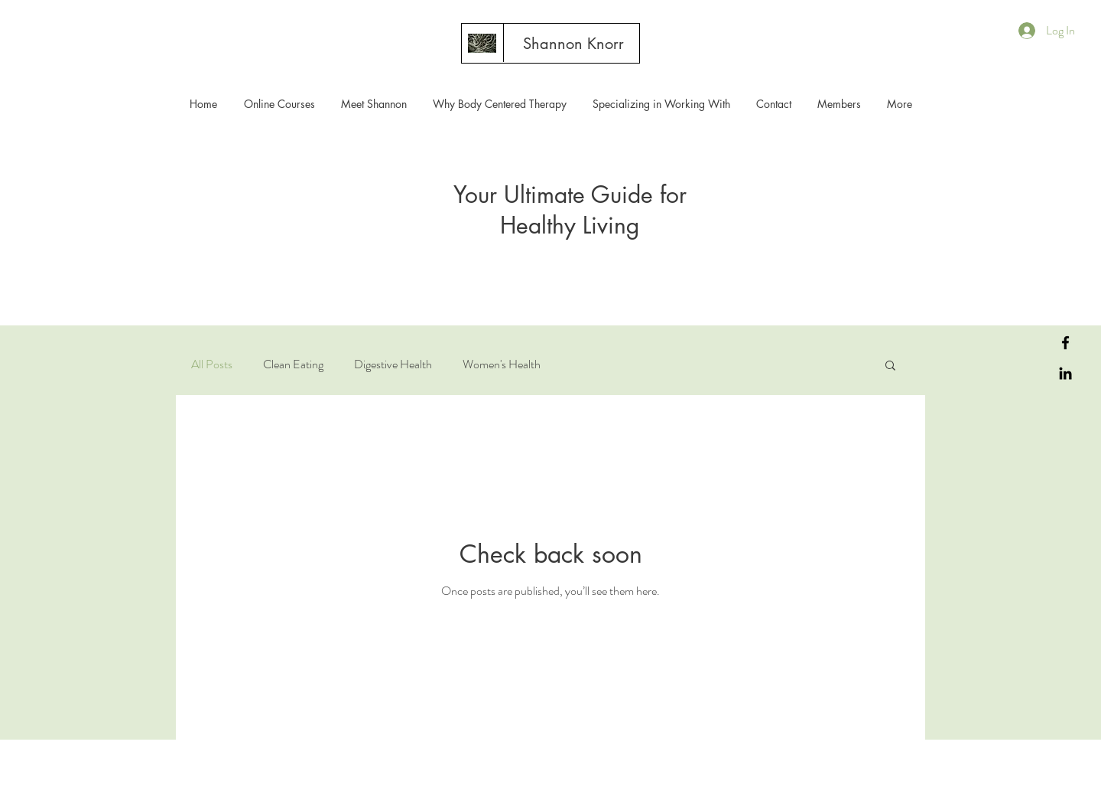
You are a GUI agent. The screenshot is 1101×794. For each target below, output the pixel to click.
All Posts (211, 364)
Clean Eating (293, 364)
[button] (890, 366)
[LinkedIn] (1065, 373)
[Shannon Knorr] (573, 43)
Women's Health (502, 364)
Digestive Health (393, 364)
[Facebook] (1065, 342)
